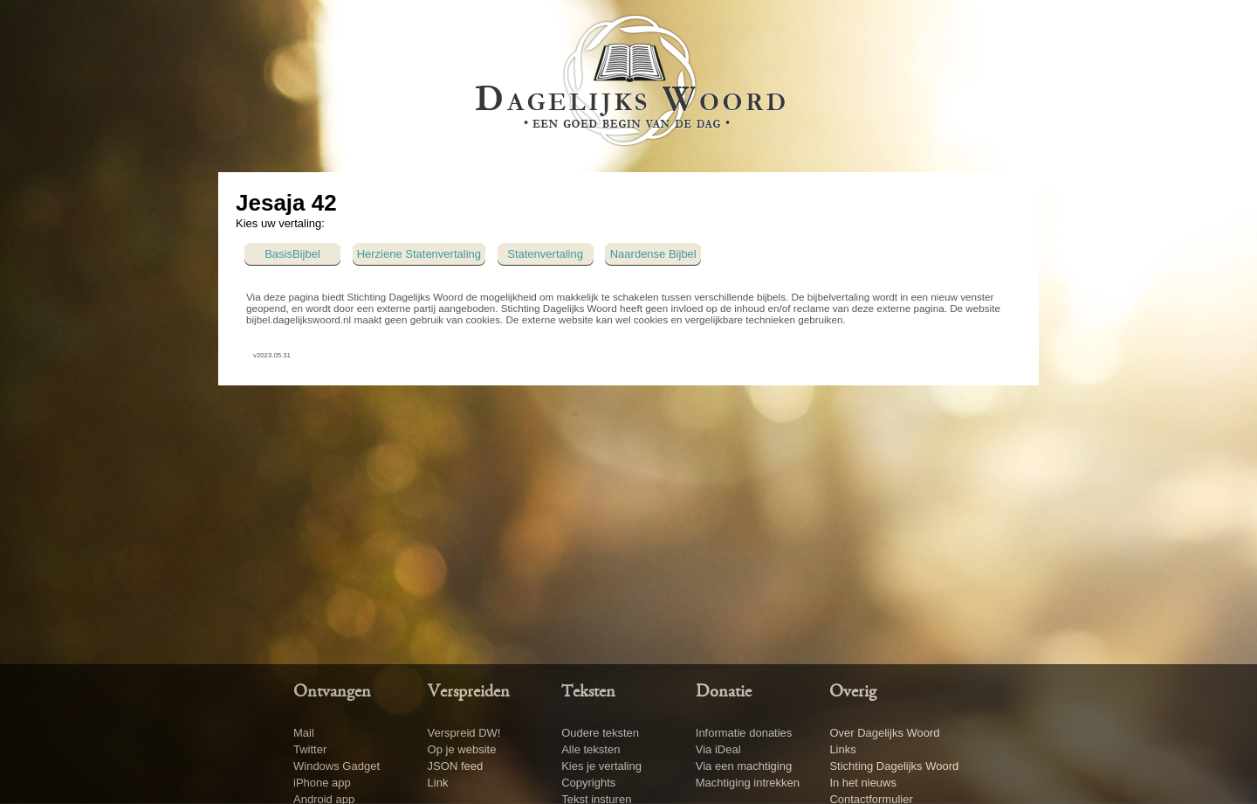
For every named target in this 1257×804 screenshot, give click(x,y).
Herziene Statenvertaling (419, 253)
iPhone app (322, 782)
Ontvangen (332, 692)
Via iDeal (718, 749)
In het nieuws (862, 782)
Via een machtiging (744, 766)
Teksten (588, 692)
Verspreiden (469, 692)
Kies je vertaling (601, 766)
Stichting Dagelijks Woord (893, 766)
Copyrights (588, 782)
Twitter (309, 749)
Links (842, 749)
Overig (852, 692)
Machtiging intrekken (748, 782)
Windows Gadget (336, 766)
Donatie (724, 692)
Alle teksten (590, 749)
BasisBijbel (292, 253)
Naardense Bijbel (653, 253)
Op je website (462, 749)
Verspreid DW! (464, 732)
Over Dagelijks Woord (884, 732)
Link (438, 782)
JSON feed (456, 766)
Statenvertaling (545, 253)
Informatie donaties (744, 732)
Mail (303, 732)
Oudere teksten (600, 732)
